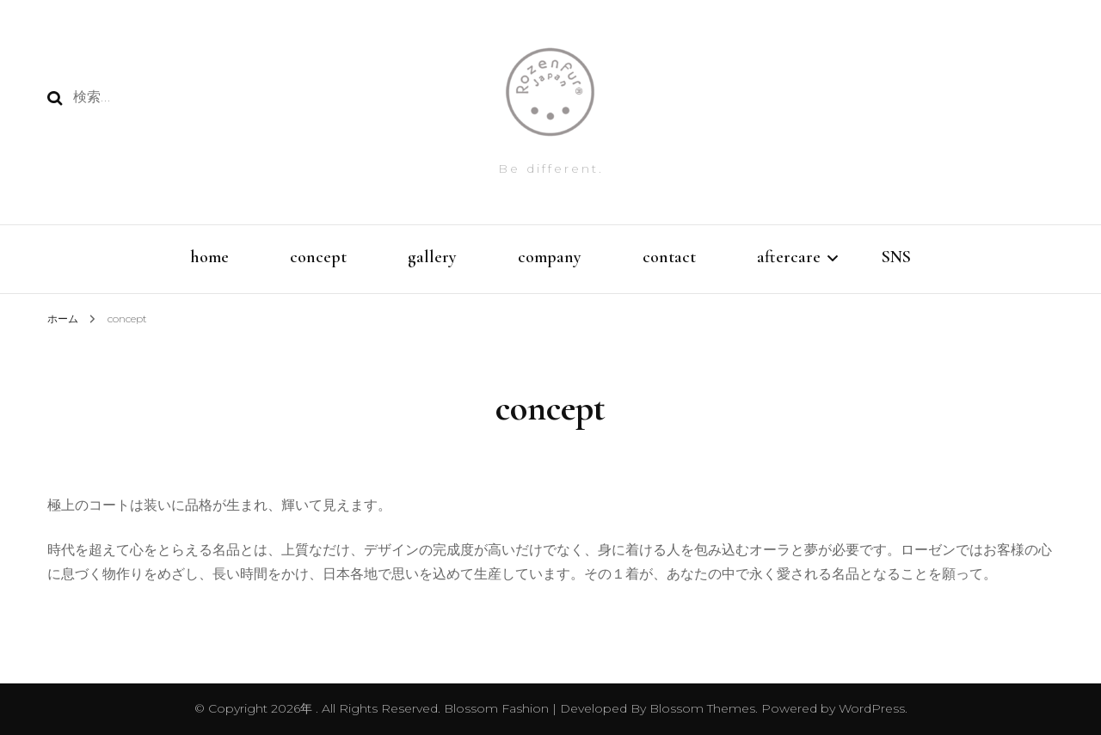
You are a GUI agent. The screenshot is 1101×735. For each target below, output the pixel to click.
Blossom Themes (700, 708)
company (549, 257)
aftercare (789, 257)
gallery (432, 257)
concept (318, 257)
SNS (896, 257)
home (209, 257)
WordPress (872, 708)
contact (669, 257)
